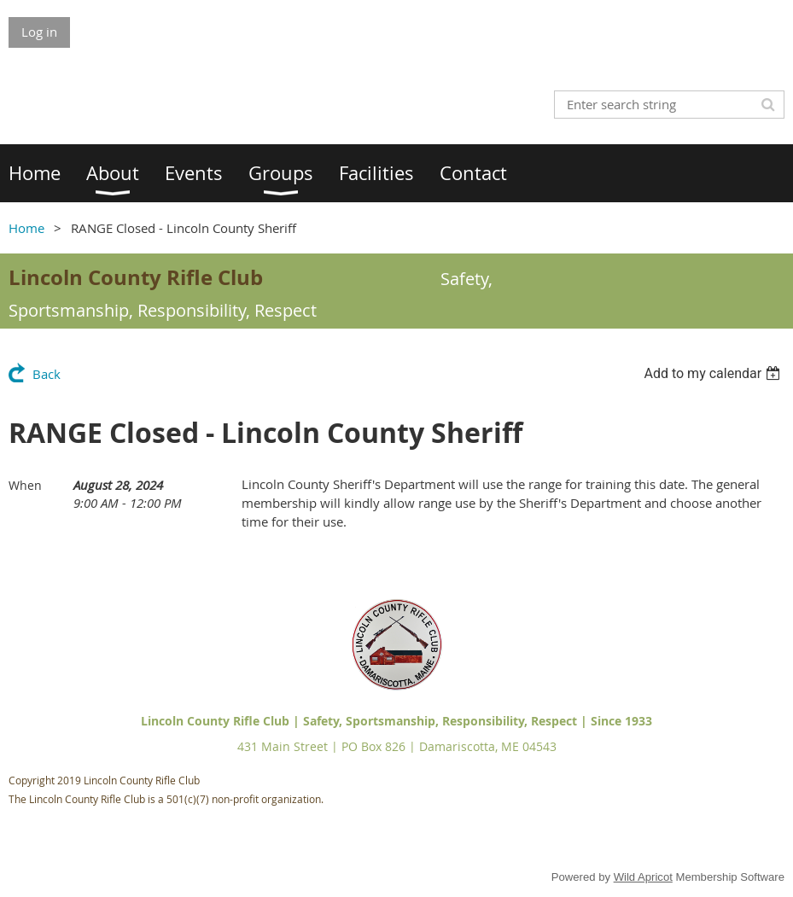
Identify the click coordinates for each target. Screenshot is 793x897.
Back (46, 373)
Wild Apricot (643, 877)
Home (26, 227)
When (25, 485)
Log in (39, 31)
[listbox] (714, 373)
